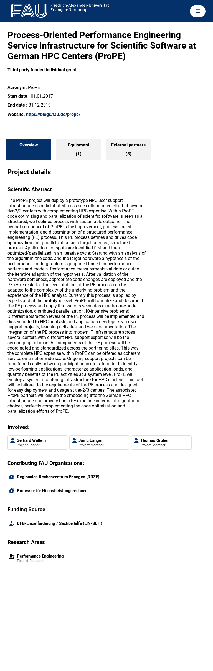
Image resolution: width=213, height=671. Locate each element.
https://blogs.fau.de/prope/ (53, 114)
